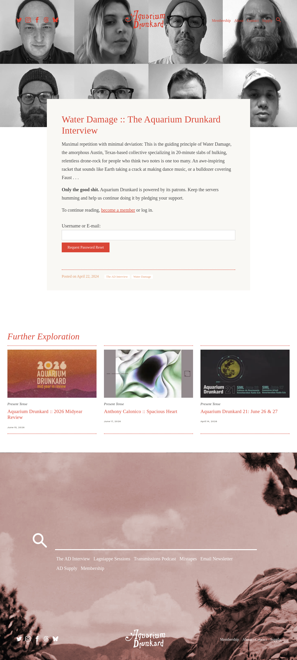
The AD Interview (117, 276)
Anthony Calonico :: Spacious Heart (140, 411)
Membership (221, 21)
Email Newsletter (216, 558)
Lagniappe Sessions (112, 558)
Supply (267, 21)
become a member (118, 210)
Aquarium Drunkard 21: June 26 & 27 (239, 411)
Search (278, 19)
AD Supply (66, 568)
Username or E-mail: (81, 225)
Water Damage (142, 276)
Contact (253, 21)
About (238, 21)
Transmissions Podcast (155, 558)
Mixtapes (188, 558)
